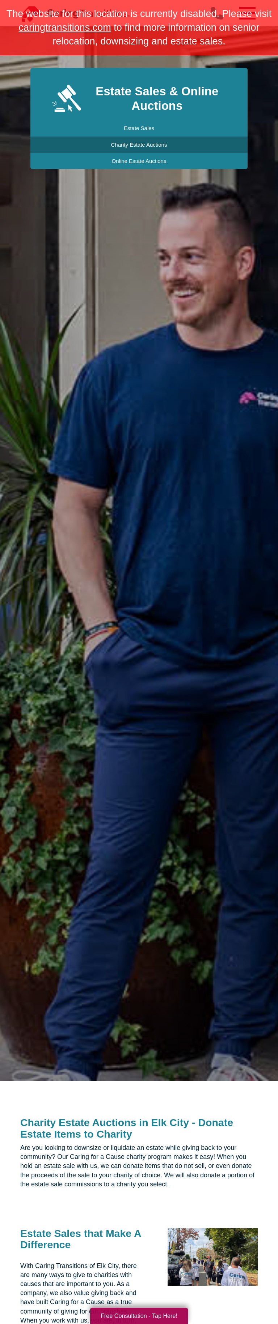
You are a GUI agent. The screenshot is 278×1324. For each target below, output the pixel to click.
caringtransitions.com (65, 27)
